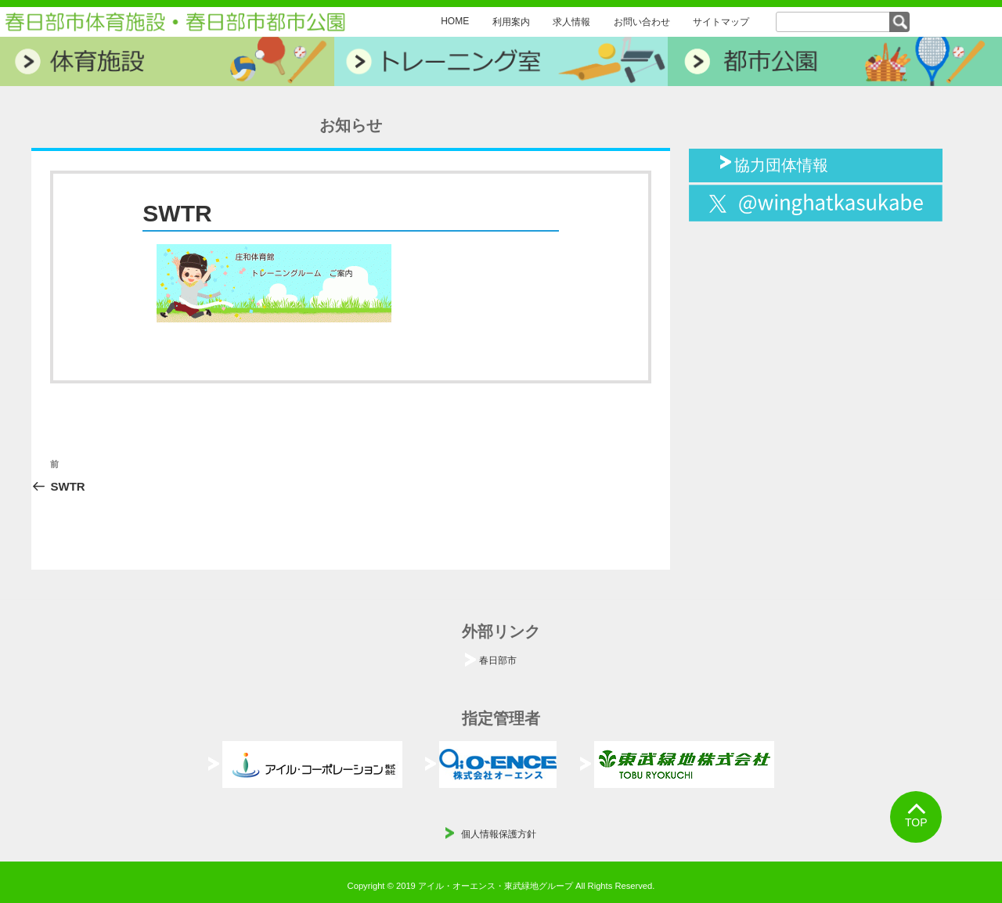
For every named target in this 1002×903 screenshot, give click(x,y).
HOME (455, 21)
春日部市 (498, 660)
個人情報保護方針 (498, 834)
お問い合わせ (642, 21)
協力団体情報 (781, 163)
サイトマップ (721, 21)
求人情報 (571, 21)
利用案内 (511, 21)
